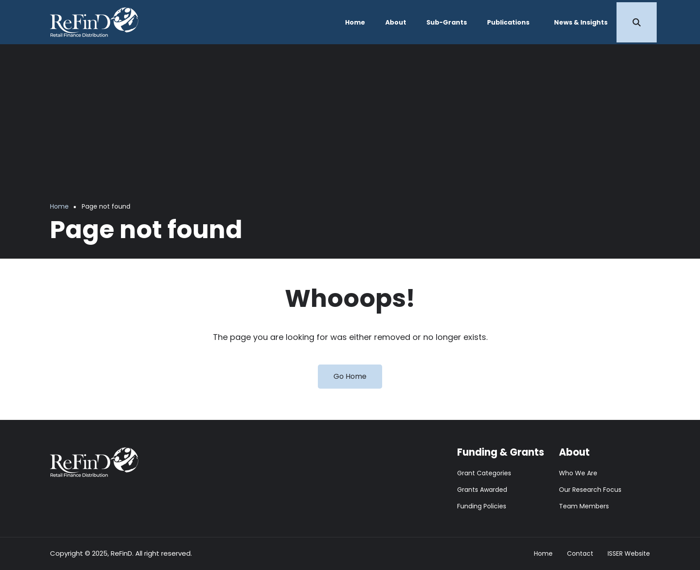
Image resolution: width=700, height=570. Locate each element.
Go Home (350, 376)
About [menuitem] (395, 22)
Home (543, 553)
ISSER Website (629, 553)
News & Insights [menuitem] (581, 22)
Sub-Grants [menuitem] (446, 22)
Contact (580, 553)
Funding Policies (481, 506)
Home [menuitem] (355, 22)
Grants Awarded (482, 489)
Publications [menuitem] (508, 22)
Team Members (584, 506)
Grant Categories (484, 473)
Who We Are (578, 473)
